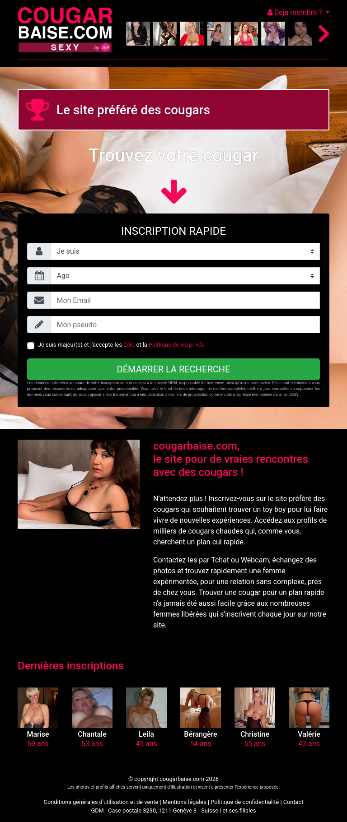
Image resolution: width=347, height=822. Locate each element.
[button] (38, 707)
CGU (129, 344)
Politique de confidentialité (245, 802)
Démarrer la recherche (173, 369)
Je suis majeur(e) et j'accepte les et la (121, 344)
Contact (293, 802)
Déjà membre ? (295, 12)
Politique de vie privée (177, 344)
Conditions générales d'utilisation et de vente (101, 802)
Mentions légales (184, 802)
